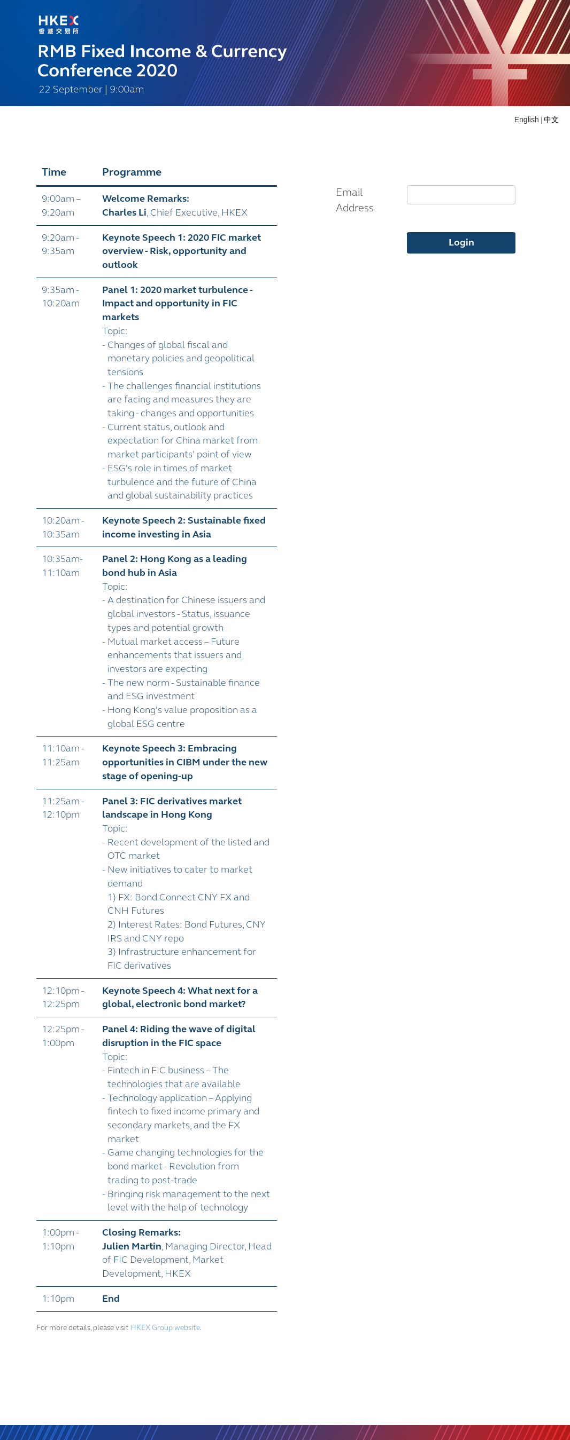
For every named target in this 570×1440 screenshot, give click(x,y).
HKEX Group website (165, 1327)
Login (461, 242)
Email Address (355, 200)
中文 (551, 119)
